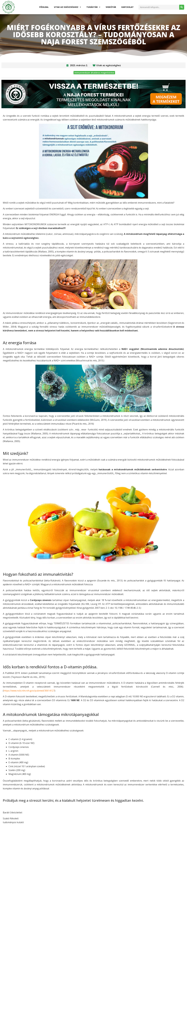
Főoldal (44, 7)
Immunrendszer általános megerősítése (94, 72)
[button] (73, 855)
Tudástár (93, 7)
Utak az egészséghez (67, 7)
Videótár (111, 7)
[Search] (181, 7)
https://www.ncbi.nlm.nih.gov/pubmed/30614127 (29, 690)
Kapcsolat (127, 7)
